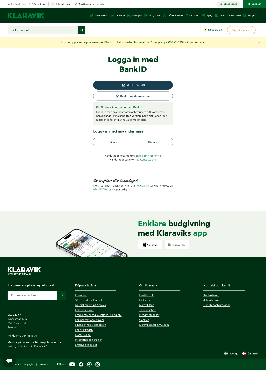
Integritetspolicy (149, 314)
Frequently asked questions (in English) (98, 314)
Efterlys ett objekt (86, 344)
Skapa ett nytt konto (148, 155)
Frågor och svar (84, 310)
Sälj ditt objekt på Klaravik (90, 304)
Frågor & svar (39, 4)
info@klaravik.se (144, 185)
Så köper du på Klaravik (88, 300)
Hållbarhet (145, 300)
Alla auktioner (63, 4)
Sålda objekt (215, 30)
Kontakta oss (18, 4)
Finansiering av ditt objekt (90, 324)
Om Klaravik (146, 295)
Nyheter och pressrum (216, 304)
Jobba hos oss (211, 300)
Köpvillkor (81, 295)
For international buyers (89, 319)
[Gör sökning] (81, 30)
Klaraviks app (83, 334)
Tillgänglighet (147, 310)
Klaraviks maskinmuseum (154, 324)
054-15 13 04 (100, 189)
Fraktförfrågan (84, 329)
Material (44, 364)
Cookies (144, 319)
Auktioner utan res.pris (91, 4)
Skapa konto (228, 4)
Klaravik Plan (146, 304)
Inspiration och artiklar (88, 339)
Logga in (254, 3)
